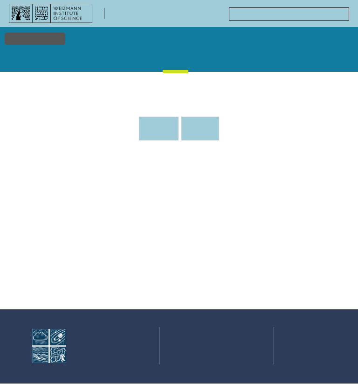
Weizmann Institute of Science (103, 352)
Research (49, 59)
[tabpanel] (179, 234)
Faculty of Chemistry (143, 16)
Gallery (207, 59)
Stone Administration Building (211, 279)
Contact (247, 350)
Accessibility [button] (35, 38)
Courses (239, 59)
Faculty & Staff (83, 62)
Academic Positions (287, 62)
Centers (335, 59)
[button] (171, 254)
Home (19, 59)
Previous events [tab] (200, 128)
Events (176, 59)
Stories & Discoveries (130, 62)
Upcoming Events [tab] (162, 131)
